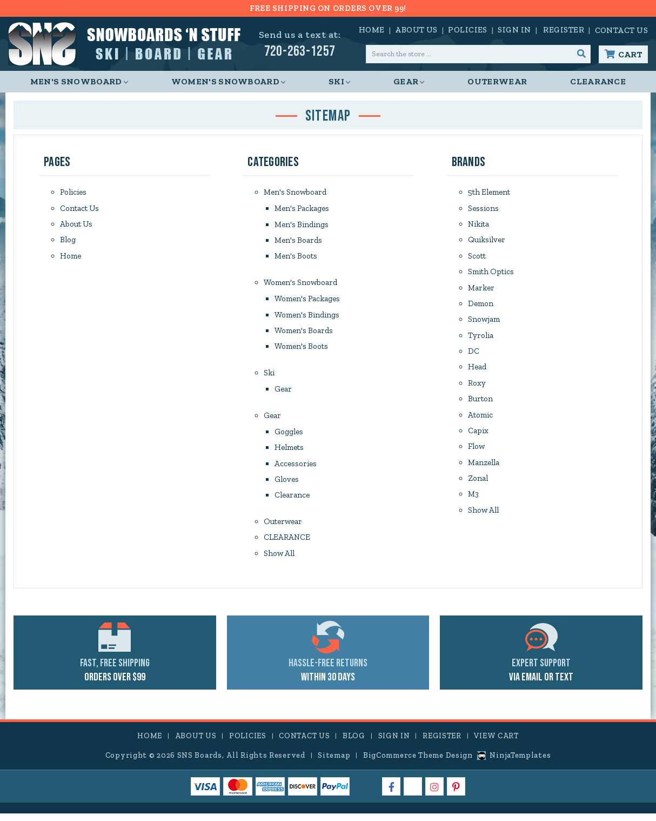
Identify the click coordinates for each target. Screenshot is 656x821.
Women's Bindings (307, 317)
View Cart (496, 743)
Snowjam (484, 322)
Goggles (289, 436)
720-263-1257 (300, 51)
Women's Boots (301, 349)
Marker (481, 290)
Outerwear (497, 81)
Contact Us (621, 30)
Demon (480, 306)
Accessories (296, 468)
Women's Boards (304, 333)
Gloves (287, 484)
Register (563, 30)
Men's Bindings (302, 225)
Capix (478, 436)
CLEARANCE (598, 81)
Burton (480, 403)
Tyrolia (480, 338)
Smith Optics (491, 274)
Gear (408, 81)
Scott (477, 257)
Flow (476, 452)
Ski (339, 81)
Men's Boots (296, 257)
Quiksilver (486, 241)
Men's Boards (298, 241)
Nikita (478, 225)
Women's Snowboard (228, 81)
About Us (416, 30)
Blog (68, 241)
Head (477, 371)
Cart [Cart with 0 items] (630, 54)
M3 (473, 501)
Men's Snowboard (79, 81)
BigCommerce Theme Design (418, 762)
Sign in (514, 30)
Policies (467, 30)
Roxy (477, 387)
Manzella (483, 468)
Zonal (478, 484)
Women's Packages (307, 301)
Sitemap (334, 762)
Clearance (292, 501)
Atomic (480, 420)
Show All (279, 560)
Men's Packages (302, 209)
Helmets (289, 452)
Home (372, 30)
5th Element (489, 192)
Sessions (483, 209)
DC (473, 355)
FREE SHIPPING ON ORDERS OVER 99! (327, 8)
